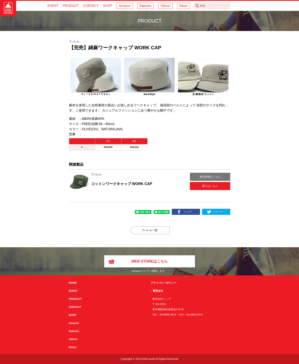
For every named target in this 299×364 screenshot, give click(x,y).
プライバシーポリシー (163, 282)
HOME (73, 282)
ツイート (218, 211)
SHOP (107, 5)
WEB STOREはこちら (149, 261)
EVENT (53, 5)
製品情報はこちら (210, 176)
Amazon (125, 5)
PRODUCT (71, 5)
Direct (183, 5)
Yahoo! (165, 5)
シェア (188, 211)
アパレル (74, 41)
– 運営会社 (156, 290)
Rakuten (146, 5)
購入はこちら (210, 185)
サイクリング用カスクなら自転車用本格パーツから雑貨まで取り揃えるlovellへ (8, 8)
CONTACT (90, 5)
